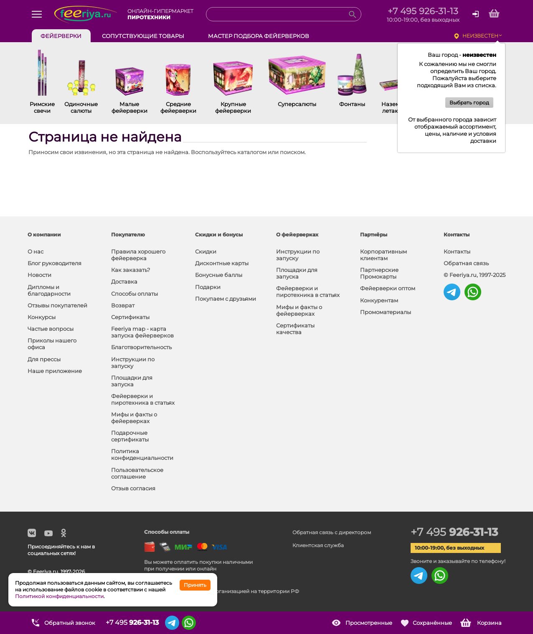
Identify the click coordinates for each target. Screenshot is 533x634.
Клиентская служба (318, 545)
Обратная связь (466, 263)
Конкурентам (379, 300)
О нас (35, 251)
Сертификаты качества (295, 328)
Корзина (489, 622)
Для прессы (44, 359)
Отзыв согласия (133, 488)
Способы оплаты (134, 293)
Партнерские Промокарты (379, 273)
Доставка (124, 281)
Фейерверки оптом (387, 288)
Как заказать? (130, 269)
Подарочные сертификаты (130, 436)
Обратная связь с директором (331, 532)
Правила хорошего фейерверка (138, 254)
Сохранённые (432, 622)
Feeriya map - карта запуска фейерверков (142, 332)
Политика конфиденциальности (142, 454)
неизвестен (480, 36)
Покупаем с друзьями (225, 298)
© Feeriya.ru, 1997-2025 (474, 274)
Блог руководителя (54, 263)
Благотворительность (141, 347)
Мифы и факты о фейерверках (134, 417)
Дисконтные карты (222, 263)
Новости (39, 274)
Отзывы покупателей (57, 305)
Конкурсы (42, 317)
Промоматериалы (385, 312)
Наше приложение (55, 371)
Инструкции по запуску (133, 362)
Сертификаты (130, 317)
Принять (195, 585)
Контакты (457, 251)
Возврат (123, 305)
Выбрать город (469, 102)
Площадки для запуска (131, 381)
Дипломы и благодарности (49, 290)
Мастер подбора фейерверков (258, 36)
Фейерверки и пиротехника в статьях (143, 399)
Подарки (208, 287)
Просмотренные (368, 622)
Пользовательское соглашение (137, 473)
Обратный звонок (69, 622)
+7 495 (454, 532)
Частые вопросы (51, 328)
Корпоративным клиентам (383, 254)
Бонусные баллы (218, 274)
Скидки (205, 251)
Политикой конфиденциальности (59, 596)
